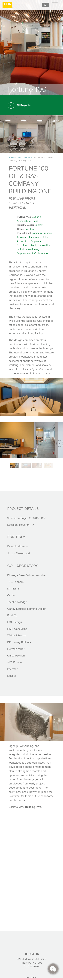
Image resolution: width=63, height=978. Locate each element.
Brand (35, 221)
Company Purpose (42, 233)
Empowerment (25, 253)
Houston (29, 229)
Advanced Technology (29, 237)
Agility (34, 245)
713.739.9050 (31, 966)
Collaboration (41, 253)
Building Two (33, 807)
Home (11, 157)
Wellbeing (33, 249)
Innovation (45, 245)
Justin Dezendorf (18, 553)
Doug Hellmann (17, 546)
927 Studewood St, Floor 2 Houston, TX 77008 (31, 961)
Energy (38, 225)
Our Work (19, 157)
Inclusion (22, 249)
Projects (28, 157)
